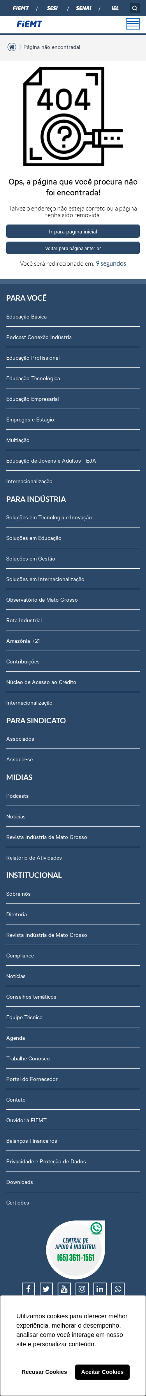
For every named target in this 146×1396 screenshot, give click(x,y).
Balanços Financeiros (31, 1140)
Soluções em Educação (34, 537)
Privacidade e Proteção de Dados (46, 1161)
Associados (20, 738)
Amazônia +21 (23, 640)
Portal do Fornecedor (32, 1079)
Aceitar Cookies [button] (102, 1372)
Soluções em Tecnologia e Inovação (49, 517)
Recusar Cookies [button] (44, 1372)
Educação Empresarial (32, 398)
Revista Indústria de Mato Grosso (46, 837)
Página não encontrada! (51, 46)
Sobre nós (18, 893)
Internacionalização (29, 481)
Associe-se (19, 759)
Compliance (20, 955)
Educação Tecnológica (33, 378)
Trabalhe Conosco (28, 1058)
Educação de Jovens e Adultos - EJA (51, 460)
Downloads (19, 1181)
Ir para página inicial (73, 231)
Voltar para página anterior (73, 247)
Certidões (17, 1202)
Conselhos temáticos (31, 996)
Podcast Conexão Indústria (39, 337)
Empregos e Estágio (30, 419)
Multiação (18, 440)
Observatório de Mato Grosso (42, 599)
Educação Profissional (33, 357)
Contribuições (23, 661)
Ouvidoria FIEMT (26, 1120)
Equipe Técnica (24, 1017)
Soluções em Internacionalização (45, 579)
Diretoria (16, 914)
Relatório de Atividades (34, 857)
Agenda (15, 1037)
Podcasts (17, 795)
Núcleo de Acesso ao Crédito (41, 682)
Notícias (16, 816)
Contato (16, 1099)
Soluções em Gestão (30, 558)
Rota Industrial (24, 620)
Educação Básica (26, 316)
